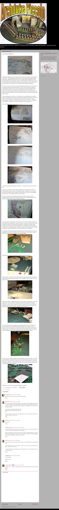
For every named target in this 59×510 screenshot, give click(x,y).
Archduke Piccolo (8, 427)
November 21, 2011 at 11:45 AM (14, 401)
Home (20, 504)
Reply (6, 416)
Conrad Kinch (8, 394)
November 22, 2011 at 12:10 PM (14, 420)
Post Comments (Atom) (11, 506)
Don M (6, 401)
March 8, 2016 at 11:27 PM (19, 465)
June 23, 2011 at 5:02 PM (15, 394)
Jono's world (7, 389)
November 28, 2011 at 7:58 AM (13, 440)
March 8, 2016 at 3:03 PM (15, 455)
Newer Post (5, 504)
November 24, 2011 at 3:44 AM (18, 427)
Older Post (35, 504)
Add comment (5, 472)
